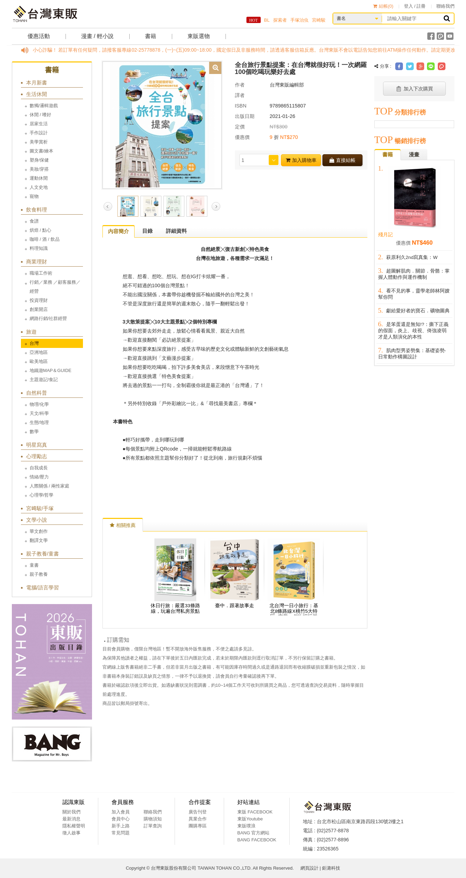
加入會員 (121, 811)
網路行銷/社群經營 (48, 318)
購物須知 (153, 818)
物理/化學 (39, 404)
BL (267, 20)
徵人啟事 (71, 832)
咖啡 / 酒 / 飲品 (45, 239)
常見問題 (121, 832)
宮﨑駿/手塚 (40, 508)
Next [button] (216, 206)
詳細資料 (176, 231)
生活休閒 (36, 94)
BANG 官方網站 (253, 832)
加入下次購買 (414, 88)
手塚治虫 (299, 20)
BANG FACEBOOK (256, 839)
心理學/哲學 (42, 495)
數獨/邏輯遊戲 (44, 105)
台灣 (34, 343)
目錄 (147, 231)
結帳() (383, 6)
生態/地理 (39, 422)
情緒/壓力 (39, 476)
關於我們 (71, 811)
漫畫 (414, 154)
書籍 (150, 36)
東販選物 (199, 36)
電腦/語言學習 (42, 587)
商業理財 (36, 262)
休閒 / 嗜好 (41, 114)
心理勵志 (36, 456)
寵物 (34, 196)
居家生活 (39, 123)
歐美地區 (39, 361)
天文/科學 (39, 413)
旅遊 (31, 332)
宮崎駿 (319, 20)
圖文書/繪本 (42, 151)
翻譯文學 (39, 540)
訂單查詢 (153, 825)
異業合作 (198, 818)
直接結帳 (342, 160)
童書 (34, 565)
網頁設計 (309, 868)
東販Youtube (250, 818)
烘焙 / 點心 (41, 230)
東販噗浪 (246, 825)
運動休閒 (39, 178)
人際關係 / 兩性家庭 (50, 486)
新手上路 (121, 825)
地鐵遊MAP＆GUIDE (50, 370)
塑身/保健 (39, 160)
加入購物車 (301, 160)
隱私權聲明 (73, 825)
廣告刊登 (198, 811)
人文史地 (39, 187)
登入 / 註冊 (415, 6)
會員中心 (121, 818)
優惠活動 (39, 36)
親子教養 (39, 574)
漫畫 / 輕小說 (97, 36)
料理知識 (39, 248)
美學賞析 (39, 141)
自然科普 (36, 393)
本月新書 (36, 82)
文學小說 (36, 520)
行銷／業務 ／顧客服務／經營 (55, 287)
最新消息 (71, 818)
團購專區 (198, 825)
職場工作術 (41, 273)
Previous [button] (108, 206)
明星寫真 (36, 445)
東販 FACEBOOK (255, 811)
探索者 (280, 20)
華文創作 (39, 531)
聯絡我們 (445, 6)
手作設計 (39, 132)
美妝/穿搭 (39, 169)
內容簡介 (118, 231)
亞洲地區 (39, 352)
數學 (34, 431)
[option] (162, 124)
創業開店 (39, 309)
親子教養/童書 (42, 554)
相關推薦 (123, 525)
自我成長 (39, 467)
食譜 (34, 221)
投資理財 (39, 300)
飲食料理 (36, 210)
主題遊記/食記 (44, 379)
